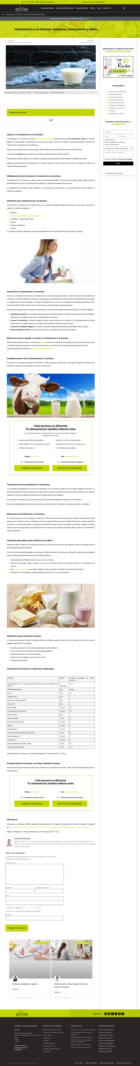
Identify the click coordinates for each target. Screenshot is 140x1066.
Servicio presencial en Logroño (115, 142)
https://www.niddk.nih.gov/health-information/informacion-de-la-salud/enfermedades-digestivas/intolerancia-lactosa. (49, 827)
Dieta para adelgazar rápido (24, 984)
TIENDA (92, 8)
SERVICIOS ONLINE (47, 8)
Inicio (3, 14)
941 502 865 (35, 456)
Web (7, 895)
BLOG (99, 8)
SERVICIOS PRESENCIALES (65, 8)
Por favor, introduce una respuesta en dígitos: (23, 911)
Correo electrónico (42, 888)
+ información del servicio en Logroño (70, 462)
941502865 (18, 1050)
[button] (124, 8)
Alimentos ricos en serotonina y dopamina (83, 1030)
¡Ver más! (87, 19)
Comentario (10, 863)
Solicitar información (111, 144)
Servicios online (110, 140)
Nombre (8, 888)
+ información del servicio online (32, 462)
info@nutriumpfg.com (72, 456)
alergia (42, 342)
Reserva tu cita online (32, 468)
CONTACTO (107, 8)
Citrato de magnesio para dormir (81, 1047)
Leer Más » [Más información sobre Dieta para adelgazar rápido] (15, 989)
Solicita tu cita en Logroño (70, 468)
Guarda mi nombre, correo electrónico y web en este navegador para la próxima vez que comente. (34, 904)
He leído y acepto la (22, 908)
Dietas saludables (58, 93)
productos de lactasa (21, 569)
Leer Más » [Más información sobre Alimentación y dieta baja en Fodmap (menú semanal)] (57, 992)
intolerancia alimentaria (44, 139)
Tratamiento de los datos (114, 173)
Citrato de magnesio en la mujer (80, 1045)
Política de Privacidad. (125, 159)
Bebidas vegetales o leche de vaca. (42, 349)
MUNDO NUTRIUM (82, 8)
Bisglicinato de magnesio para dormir (82, 1037)
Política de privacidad (31, 908)
